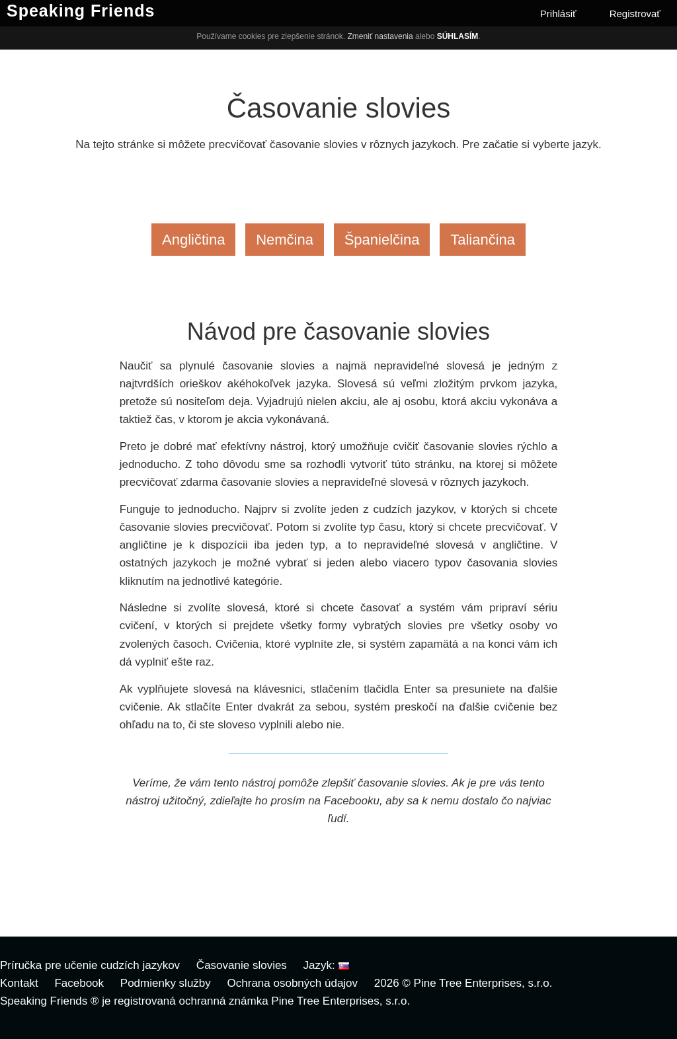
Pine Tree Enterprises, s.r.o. (483, 983)
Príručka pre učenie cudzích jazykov (90, 965)
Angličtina (193, 239)
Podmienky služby (165, 983)
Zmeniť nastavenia (380, 36)
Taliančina (482, 239)
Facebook (79, 983)
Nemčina (284, 239)
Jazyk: (326, 965)
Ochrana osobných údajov (292, 983)
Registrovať (635, 13)
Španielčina (382, 239)
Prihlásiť (558, 13)
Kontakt (19, 983)
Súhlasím (458, 36)
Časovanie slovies (241, 965)
